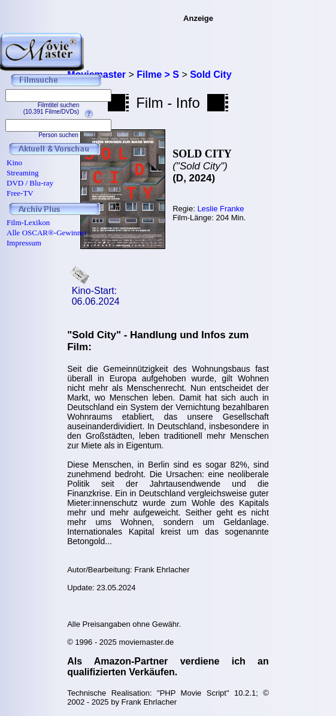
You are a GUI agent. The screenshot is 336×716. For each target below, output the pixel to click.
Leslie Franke (220, 208)
